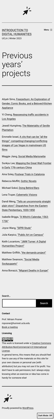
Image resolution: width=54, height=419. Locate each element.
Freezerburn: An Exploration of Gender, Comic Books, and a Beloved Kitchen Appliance (27, 103)
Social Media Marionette (32, 156)
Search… (6, 296)
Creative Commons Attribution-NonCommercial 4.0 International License (26, 347)
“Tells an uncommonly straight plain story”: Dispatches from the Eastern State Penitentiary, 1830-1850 (26, 206)
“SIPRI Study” (24, 227)
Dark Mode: (45, 415)
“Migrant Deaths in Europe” (33, 270)
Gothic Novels (28, 181)
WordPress (27, 408)
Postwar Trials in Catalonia (30, 174)
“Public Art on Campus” (30, 234)
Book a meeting (10, 327)
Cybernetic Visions (26, 194)
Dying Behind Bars (29, 187)
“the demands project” (33, 252)
